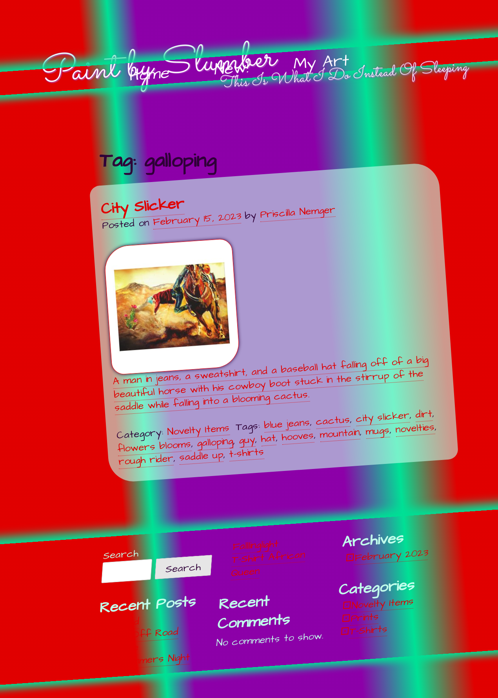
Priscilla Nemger (298, 211)
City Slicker (142, 206)
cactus (332, 421)
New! (231, 68)
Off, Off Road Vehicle (142, 641)
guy (247, 439)
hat (268, 438)
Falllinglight (256, 545)
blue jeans (287, 423)
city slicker (382, 417)
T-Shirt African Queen (268, 564)
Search (121, 555)
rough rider (146, 460)
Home (149, 74)
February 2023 (391, 555)
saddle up (201, 455)
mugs (377, 430)
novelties (415, 428)
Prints (364, 618)
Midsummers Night (147, 660)
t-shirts (246, 453)
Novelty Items (198, 430)
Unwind (124, 623)
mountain (340, 433)
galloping (215, 442)
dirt (424, 414)
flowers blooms (154, 446)
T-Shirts (368, 630)
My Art (321, 62)
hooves (298, 436)
